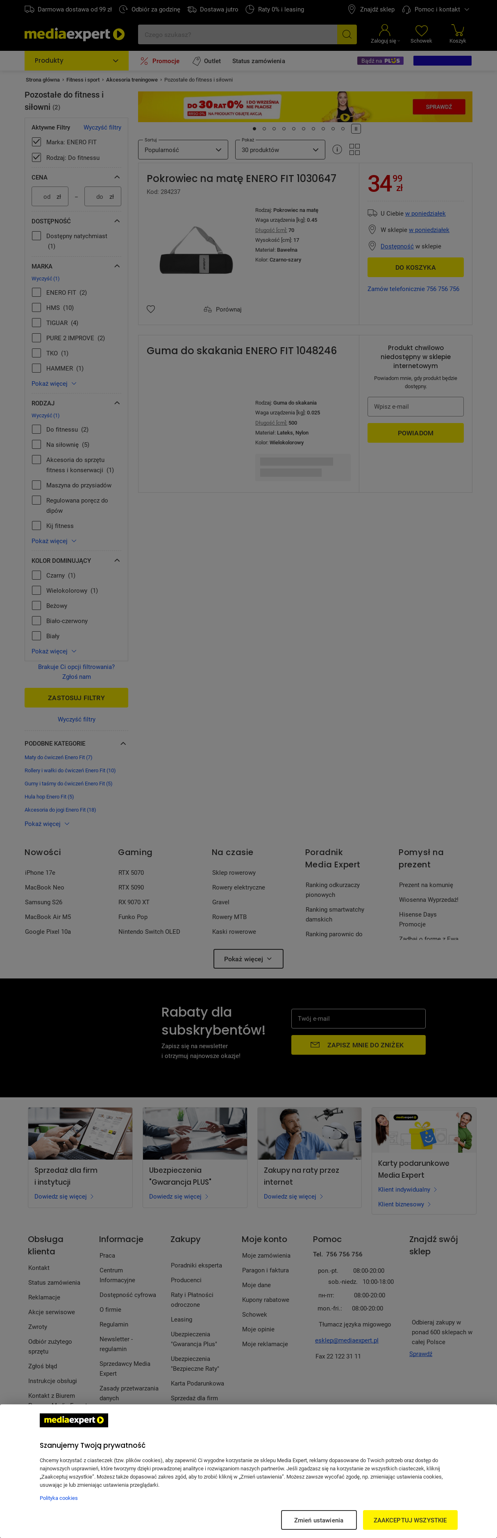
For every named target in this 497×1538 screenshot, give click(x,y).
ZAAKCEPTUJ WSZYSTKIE (410, 1520)
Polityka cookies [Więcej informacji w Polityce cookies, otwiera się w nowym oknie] (59, 1498)
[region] (248, 1471)
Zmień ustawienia (318, 1520)
